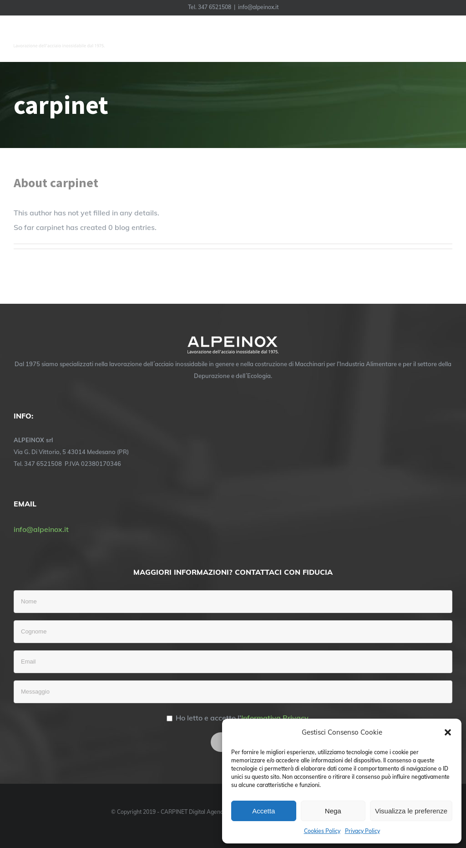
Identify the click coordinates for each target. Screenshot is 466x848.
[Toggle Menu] (446, 38)
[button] (447, 732)
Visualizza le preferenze (411, 811)
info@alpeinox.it (258, 7)
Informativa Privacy (275, 717)
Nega (333, 811)
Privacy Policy (362, 831)
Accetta (263, 811)
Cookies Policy (322, 831)
